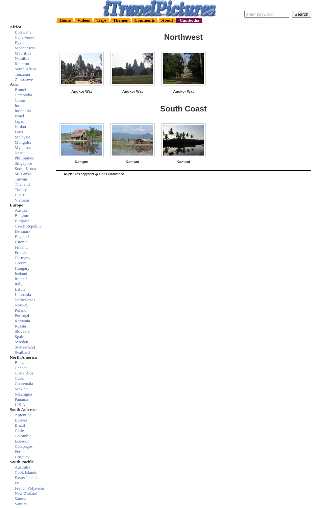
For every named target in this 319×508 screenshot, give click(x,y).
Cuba (19, 378)
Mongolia (23, 142)
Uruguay (22, 457)
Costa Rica (24, 373)
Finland (21, 247)
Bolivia (21, 420)
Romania (22, 321)
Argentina (23, 415)
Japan (19, 121)
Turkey (21, 189)
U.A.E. (21, 195)
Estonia (21, 242)
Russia (20, 326)
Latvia (20, 289)
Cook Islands (26, 472)
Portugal (22, 315)
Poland (21, 310)
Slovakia (22, 331)
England (22, 236)
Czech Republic (28, 226)
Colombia (23, 436)
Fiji (18, 483)
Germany (23, 257)
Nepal (20, 153)
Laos (19, 132)
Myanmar (23, 147)
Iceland (21, 273)
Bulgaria (22, 221)
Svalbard (22, 352)
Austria (21, 210)
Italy (18, 284)
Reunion (22, 63)
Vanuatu (22, 504)
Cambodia (23, 95)
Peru (18, 451)
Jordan (20, 126)
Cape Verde (24, 37)
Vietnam (22, 200)
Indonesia (23, 111)
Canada (21, 368)
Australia (22, 467)
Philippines (24, 158)
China (20, 100)
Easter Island (26, 477)
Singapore (23, 163)
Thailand (22, 184)
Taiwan (21, 179)
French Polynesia (29, 488)
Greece (21, 263)
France (20, 252)
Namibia (22, 58)
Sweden (21, 342)
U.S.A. (20, 404)
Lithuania (23, 294)
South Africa (25, 69)
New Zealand (26, 493)
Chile (19, 430)
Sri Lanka (23, 174)
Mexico (21, 389)
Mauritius (23, 53)
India (19, 105)
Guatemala (24, 383)
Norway (21, 305)
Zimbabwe (24, 79)
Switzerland (25, 347)
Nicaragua (23, 394)
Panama (21, 399)
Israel (19, 116)
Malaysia (22, 137)
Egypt (20, 42)
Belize (20, 362)
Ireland (21, 279)
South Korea (25, 168)
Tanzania (22, 74)
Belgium (22, 215)
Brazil (20, 425)
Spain (19, 336)
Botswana (23, 32)
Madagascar (25, 48)
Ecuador (22, 441)
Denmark (23, 231)
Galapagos (24, 446)
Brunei (20, 89)
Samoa (20, 498)
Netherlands (25, 300)
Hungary (22, 268)
